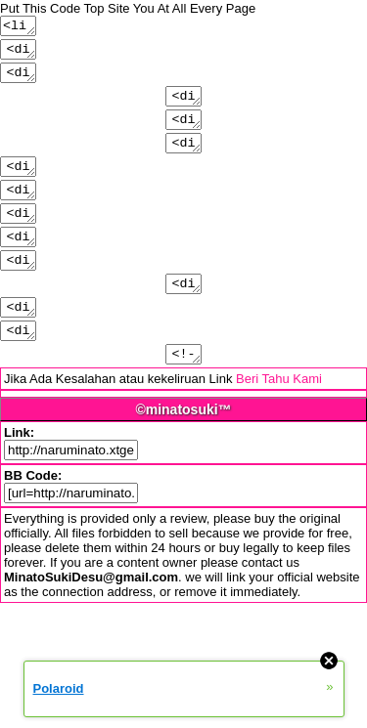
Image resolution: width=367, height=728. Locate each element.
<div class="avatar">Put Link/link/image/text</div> (19, 265)
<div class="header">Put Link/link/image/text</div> (19, 80)
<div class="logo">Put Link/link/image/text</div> (19, 53)
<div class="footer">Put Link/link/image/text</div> (19, 185)
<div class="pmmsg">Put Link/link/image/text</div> (19, 370)
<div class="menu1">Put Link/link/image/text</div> (183, 106)
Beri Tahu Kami (279, 422)
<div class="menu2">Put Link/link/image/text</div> (183, 133)
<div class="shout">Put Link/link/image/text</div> (19, 212)
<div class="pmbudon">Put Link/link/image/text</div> (19, 291)
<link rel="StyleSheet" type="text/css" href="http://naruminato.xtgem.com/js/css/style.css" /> (19, 27)
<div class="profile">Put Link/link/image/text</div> (183, 317)
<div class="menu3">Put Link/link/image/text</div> (183, 159)
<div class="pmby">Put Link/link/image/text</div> (19, 344)
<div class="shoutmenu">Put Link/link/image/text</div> (19, 238)
